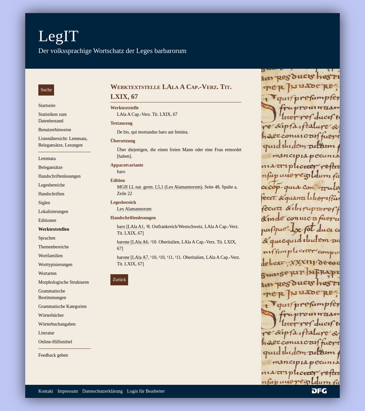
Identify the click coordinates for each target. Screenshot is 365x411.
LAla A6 (140, 242)
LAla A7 (140, 257)
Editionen (47, 220)
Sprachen (46, 238)
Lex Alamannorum (134, 208)
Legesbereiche (51, 185)
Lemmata (47, 158)
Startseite (46, 105)
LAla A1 (136, 226)
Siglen (44, 202)
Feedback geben (53, 355)
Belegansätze (50, 167)
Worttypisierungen (55, 264)
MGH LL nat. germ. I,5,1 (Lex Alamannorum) (159, 187)
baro (121, 226)
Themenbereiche (53, 246)
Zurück (119, 279)
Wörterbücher (51, 315)
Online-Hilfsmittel (55, 341)
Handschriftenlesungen (59, 176)
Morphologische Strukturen (63, 282)
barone (124, 242)
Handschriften (51, 193)
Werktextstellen (53, 229)
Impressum (68, 391)
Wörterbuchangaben (57, 324)
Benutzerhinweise (54, 129)
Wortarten (47, 273)
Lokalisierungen (53, 211)
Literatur (46, 333)
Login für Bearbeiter (146, 391)
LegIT (58, 36)
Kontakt (45, 391)
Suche (46, 89)
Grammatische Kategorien (62, 306)
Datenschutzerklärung (102, 391)
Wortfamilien (50, 255)
